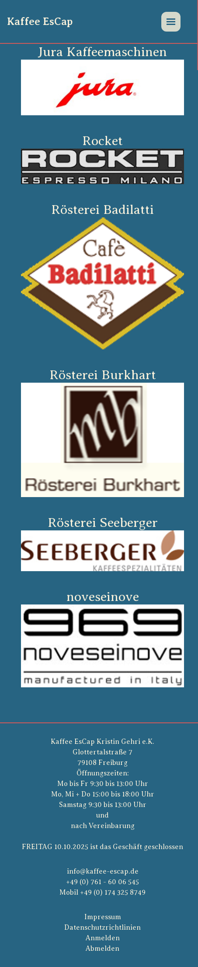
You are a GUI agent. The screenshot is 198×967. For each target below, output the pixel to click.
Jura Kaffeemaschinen (102, 51)
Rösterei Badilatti (102, 209)
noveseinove (102, 596)
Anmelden (103, 938)
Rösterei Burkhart (102, 374)
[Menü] (171, 22)
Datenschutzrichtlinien (102, 927)
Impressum (102, 917)
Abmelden (102, 949)
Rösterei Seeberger (103, 522)
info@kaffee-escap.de (103, 871)
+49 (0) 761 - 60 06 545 (102, 882)
